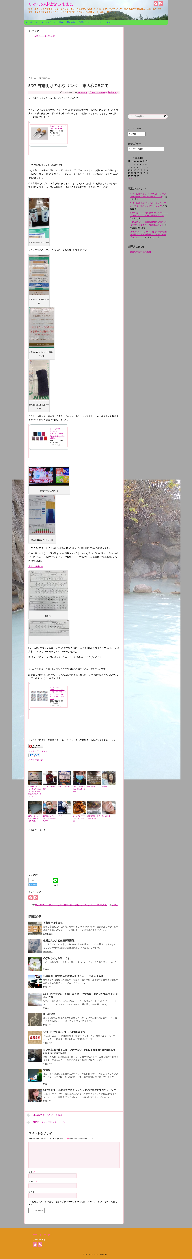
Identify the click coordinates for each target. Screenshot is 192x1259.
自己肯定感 (49, 1014)
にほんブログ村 (35, 760)
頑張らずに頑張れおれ (140, 252)
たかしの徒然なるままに (51, 4)
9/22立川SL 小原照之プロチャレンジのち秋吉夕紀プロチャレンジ (79, 1090)
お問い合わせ (71, 22)
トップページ (31, 22)
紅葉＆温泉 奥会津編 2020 (93, 817)
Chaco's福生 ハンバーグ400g (44, 1115)
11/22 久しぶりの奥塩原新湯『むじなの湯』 (34, 818)
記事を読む (48, 934)
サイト (31, 1191)
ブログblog (58, 22)
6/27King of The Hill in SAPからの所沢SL (49, 818)
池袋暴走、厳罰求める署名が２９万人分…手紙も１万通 (73, 976)
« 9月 (130, 179)
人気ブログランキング (44, 36)
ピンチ (60, 816)
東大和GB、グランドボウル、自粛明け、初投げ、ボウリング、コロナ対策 (71, 904)
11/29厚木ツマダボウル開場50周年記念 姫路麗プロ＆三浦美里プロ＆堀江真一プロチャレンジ (150, 234)
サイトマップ (45, 22)
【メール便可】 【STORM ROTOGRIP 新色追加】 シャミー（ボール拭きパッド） (57, 433)
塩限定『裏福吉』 (64, 787)
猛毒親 (46, 1070)
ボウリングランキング (37, 751)
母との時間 (106, 816)
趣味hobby (113, 92)
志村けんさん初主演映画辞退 (58, 940)
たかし (114, 904)
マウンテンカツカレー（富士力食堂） (79, 818)
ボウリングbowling (98, 92)
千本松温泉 (91, 787)
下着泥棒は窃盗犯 (52, 922)
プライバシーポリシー (102, 22)
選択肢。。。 (107, 787)
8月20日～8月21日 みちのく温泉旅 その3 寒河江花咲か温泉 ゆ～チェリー (34, 791)
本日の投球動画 (35, 566)
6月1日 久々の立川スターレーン (46, 1122)
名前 (31, 1172)
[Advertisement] (74, 58)
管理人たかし (84, 22)
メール (33, 1182)
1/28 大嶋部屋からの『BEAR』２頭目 (79, 789)
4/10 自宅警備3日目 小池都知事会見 (64, 1032)
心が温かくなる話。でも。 (57, 958)
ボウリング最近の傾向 (49, 788)
